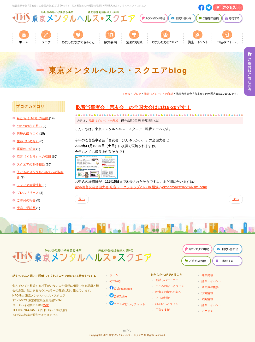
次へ (235, 199)
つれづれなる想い (30, 126)
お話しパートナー (166, 280)
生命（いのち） (28, 141)
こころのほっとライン (169, 286)
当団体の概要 (210, 287)
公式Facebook (120, 288)
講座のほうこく (28, 133)
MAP (46, 305)
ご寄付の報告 (26, 200)
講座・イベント (212, 281)
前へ (81, 199)
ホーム (113, 275)
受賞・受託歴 (26, 208)
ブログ (137, 93)
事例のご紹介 (26, 149)
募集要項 (207, 275)
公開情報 (207, 299)
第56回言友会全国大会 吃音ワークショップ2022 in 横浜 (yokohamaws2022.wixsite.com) (141, 187)
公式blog (115, 281)
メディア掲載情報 (30, 185)
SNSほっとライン (167, 304)
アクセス (207, 311)
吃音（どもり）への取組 (34, 156)
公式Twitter (118, 295)
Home (126, 93)
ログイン (127, 330)
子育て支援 (162, 310)
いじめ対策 (162, 298)
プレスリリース (28, 192)
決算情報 (207, 293)
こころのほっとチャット (127, 303)
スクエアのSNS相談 (31, 164)
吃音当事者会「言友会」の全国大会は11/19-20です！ (133, 107)
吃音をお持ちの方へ (168, 292)
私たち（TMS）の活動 (33, 118)
